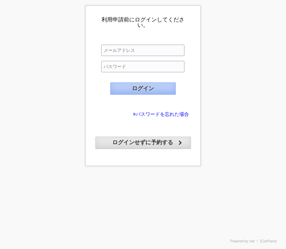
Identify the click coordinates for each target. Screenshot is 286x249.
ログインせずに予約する (142, 142)
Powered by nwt (242, 241)
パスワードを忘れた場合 (162, 114)
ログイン (143, 88)
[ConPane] (268, 241)
